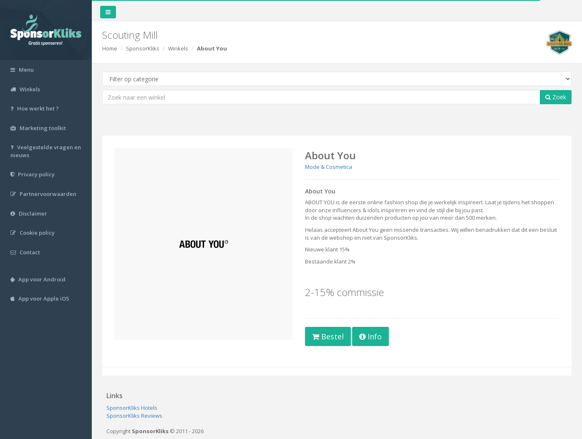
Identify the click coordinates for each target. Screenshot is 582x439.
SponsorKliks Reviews (134, 415)
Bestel (328, 336)
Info (370, 336)
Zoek (555, 97)
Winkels (178, 48)
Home (109, 48)
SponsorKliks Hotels (131, 407)
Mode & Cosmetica (328, 167)
